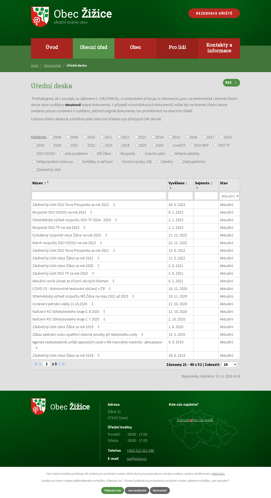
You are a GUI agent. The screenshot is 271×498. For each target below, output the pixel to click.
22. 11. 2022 (178, 242)
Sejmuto (204, 182)
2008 (57, 137)
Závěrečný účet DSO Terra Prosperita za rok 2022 (74, 204)
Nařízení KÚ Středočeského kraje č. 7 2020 (69, 318)
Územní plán (155, 153)
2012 (125, 137)
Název (39, 182)
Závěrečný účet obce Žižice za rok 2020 (66, 265)
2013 (142, 137)
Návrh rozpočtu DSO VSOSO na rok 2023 (68, 242)
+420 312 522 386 (140, 449)
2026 (159, 145)
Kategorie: (39, 136)
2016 (193, 137)
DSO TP (224, 145)
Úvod (52, 47)
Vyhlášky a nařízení (97, 161)
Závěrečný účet (49, 169)
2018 (227, 137)
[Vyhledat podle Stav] (229, 195)
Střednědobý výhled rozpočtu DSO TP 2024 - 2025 (75, 219)
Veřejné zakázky (186, 153)
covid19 (179, 145)
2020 (57, 145)
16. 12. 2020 (178, 288)
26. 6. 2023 (177, 204)
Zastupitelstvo (194, 161)
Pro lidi (177, 47)
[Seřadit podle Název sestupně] (48, 182)
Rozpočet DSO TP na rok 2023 (59, 227)
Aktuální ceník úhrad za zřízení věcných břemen (74, 280)
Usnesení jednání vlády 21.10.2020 (63, 303)
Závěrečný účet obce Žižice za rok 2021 (66, 257)
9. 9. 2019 (176, 341)
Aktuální (227, 204)
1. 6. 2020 (176, 326)
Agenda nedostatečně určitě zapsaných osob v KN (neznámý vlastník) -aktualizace (97, 344)
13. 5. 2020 (177, 334)
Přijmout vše (110, 490)
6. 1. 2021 (176, 280)
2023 (108, 145)
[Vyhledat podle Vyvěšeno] (180, 196)
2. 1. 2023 (176, 219)
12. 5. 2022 (177, 257)
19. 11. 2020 (178, 296)
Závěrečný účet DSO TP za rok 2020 (63, 273)
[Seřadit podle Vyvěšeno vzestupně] (171, 186)
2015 (176, 137)
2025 (143, 145)
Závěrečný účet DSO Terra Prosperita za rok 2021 (74, 250)
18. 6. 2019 (177, 355)
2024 (125, 145)
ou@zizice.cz (137, 457)
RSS (231, 83)
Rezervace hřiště (214, 13)
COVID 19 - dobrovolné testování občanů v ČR (72, 288)
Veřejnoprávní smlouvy (55, 161)
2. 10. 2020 (177, 318)
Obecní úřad (93, 47)
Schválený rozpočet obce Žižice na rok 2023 (70, 234)
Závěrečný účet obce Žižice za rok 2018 (66, 355)
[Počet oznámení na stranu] (229, 364)
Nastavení (163, 490)
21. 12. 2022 (178, 234)
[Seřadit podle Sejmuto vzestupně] (197, 186)
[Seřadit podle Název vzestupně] (48, 181)
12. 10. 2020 (178, 311)
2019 (40, 145)
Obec (135, 47)
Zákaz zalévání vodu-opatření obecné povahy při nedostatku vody (88, 334)
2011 (108, 137)
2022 (91, 145)
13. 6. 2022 (177, 250)
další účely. (218, 473)
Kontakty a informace (219, 48)
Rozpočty (127, 153)
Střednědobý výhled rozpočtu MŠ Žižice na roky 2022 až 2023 (84, 296)
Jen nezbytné (137, 490)
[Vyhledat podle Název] (99, 196)
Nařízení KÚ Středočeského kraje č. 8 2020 (69, 311)
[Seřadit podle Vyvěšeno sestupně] (171, 188)
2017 (210, 137)
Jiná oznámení (76, 153)
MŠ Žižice (104, 153)
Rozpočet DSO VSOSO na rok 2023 (63, 212)
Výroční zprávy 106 (137, 161)
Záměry (167, 161)
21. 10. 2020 (178, 303)
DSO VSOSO (46, 153)
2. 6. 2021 (176, 265)
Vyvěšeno (178, 182)
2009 (74, 137)
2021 (74, 145)
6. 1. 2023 (176, 212)
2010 (91, 137)
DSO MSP (201, 145)
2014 (159, 137)
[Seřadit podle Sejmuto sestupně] (197, 188)
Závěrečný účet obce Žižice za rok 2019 (66, 326)
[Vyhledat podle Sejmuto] (206, 196)
